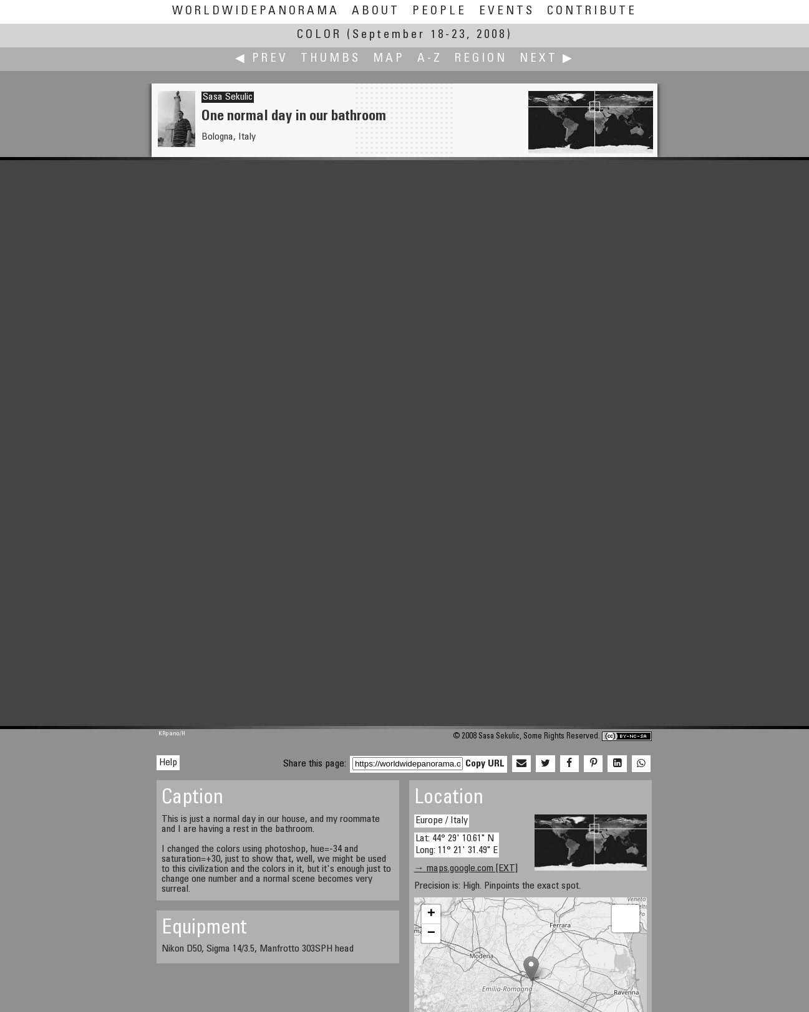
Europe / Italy (441, 821)
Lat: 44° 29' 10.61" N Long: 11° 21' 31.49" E (456, 845)
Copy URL (485, 764)
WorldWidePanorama (255, 11)
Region (481, 59)
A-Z (429, 59)
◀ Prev (261, 59)
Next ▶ (547, 59)
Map (389, 59)
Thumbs (331, 59)
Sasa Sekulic (228, 97)
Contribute (592, 11)
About (376, 11)
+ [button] (431, 914)
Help (168, 763)
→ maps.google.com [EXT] (466, 869)
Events (507, 11)
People (439, 11)
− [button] (431, 933)
